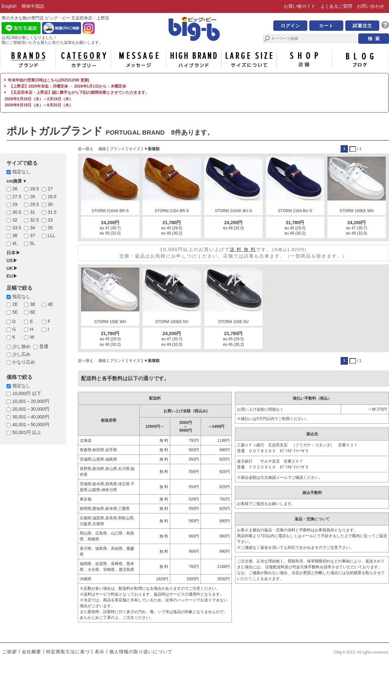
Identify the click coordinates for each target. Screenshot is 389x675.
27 (50, 188)
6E (32, 312)
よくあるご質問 (336, 6)
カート (326, 25)
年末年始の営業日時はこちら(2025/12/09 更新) (47, 80)
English (9, 6)
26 (15, 188)
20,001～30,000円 (30, 409)
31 (32, 212)
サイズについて (249, 59)
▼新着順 (151, 149)
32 (15, 220)
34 (32, 227)
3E (32, 304)
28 (32, 196)
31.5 (52, 212)
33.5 (16, 227)
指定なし (21, 171)
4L (15, 243)
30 (50, 204)
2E (15, 304)
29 (15, 204)
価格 (102, 149)
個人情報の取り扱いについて (140, 651)
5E (15, 312)
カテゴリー (83, 59)
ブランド (27, 59)
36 (15, 235)
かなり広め (23, 362)
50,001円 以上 (26, 432)
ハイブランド (193, 59)
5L (32, 243)
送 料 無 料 (243, 249)
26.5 (34, 188)
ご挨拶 (9, 651)
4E (50, 304)
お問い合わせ (370, 6)
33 (50, 220)
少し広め (21, 354)
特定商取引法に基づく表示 (75, 651)
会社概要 (31, 651)
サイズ (134, 149)
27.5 (16, 196)
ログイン (290, 25)
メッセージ (138, 59)
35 (50, 227)
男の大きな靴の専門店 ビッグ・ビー (194, 30)
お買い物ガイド (299, 6)
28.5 (52, 196)
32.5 (34, 220)
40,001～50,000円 (30, 424)
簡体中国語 (32, 6)
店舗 (304, 59)
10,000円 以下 (26, 393)
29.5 (34, 204)
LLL (51, 235)
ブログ (359, 59)
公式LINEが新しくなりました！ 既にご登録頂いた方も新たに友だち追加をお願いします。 (52, 40)
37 (32, 235)
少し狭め (21, 346)
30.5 (16, 212)
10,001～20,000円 (30, 401)
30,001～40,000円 (30, 416)
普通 (43, 346)
